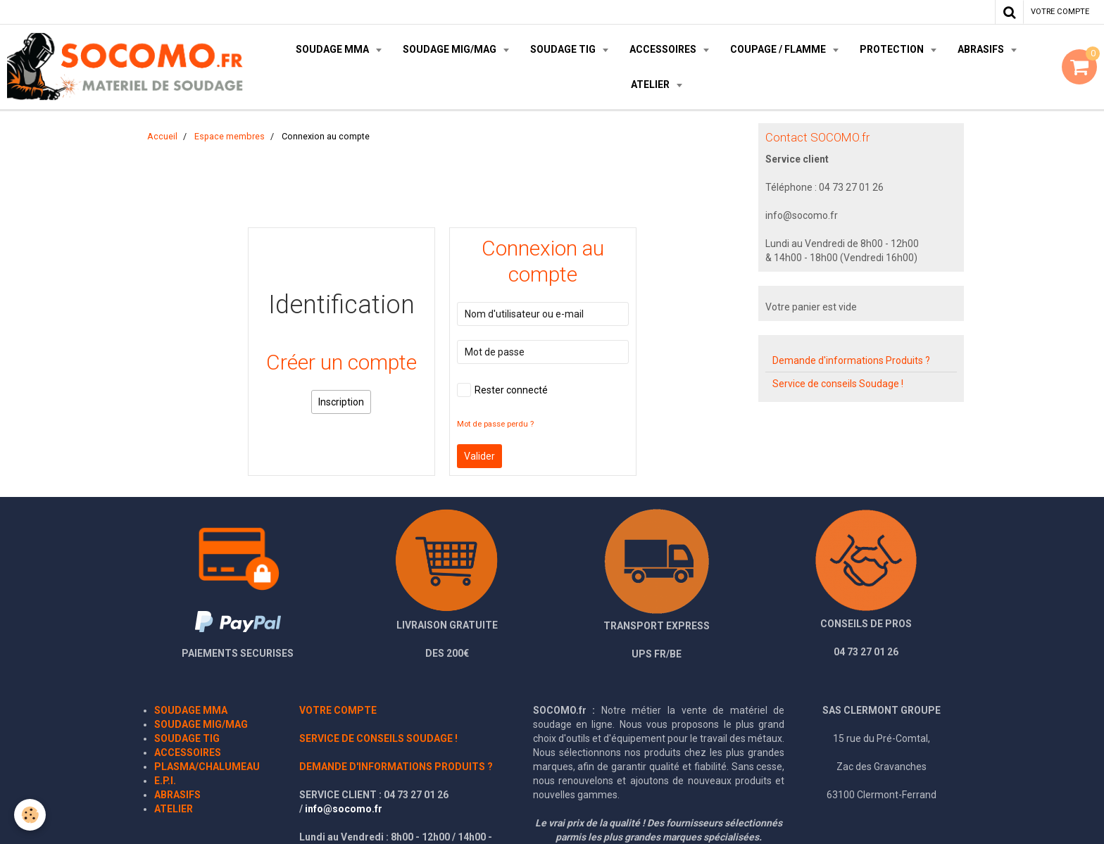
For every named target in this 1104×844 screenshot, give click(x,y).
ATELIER (651, 84)
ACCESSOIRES (663, 49)
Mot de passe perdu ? (495, 424)
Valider (479, 456)
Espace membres (229, 136)
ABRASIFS (982, 49)
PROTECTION (893, 49)
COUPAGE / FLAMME (779, 49)
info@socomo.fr (343, 808)
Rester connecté (502, 390)
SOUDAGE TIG (564, 49)
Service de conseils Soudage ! (837, 383)
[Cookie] (30, 815)
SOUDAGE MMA (333, 49)
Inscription (341, 402)
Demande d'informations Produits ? (851, 360)
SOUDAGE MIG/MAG (450, 49)
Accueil (162, 136)
